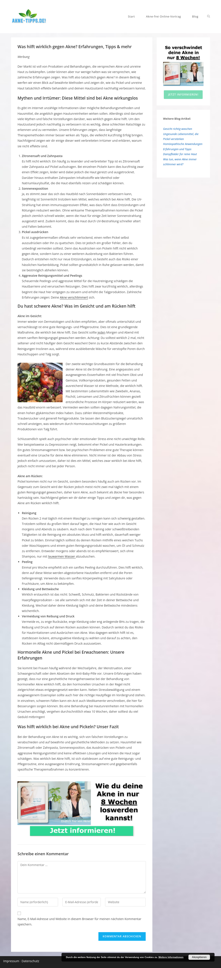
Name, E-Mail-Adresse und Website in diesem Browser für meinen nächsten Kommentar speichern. (79, 921)
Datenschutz (30, 961)
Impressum (11, 961)
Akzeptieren (199, 957)
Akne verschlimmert (74, 297)
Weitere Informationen (170, 957)
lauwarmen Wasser (62, 556)
